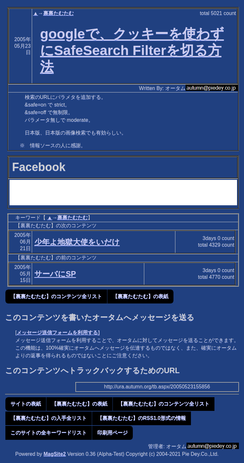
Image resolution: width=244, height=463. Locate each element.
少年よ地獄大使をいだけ (77, 242)
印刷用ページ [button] (112, 432)
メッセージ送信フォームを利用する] (58, 332)
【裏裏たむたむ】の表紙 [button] (140, 296)
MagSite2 (55, 454)
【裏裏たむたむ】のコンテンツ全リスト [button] (56, 296)
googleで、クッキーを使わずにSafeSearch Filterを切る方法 (132, 50)
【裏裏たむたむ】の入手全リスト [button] (48, 418)
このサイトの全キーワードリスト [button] (48, 432)
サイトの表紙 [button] (25, 403)
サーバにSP (55, 273)
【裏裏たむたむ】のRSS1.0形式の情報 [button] (141, 418)
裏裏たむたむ (58, 13)
